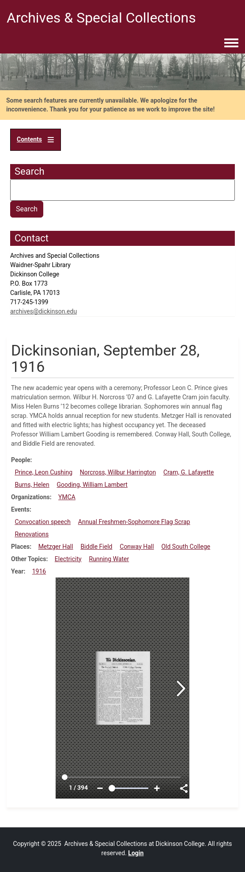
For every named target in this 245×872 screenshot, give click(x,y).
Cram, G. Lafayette (188, 472)
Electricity (68, 558)
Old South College (185, 546)
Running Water (109, 558)
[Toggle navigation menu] (231, 43)
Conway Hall (137, 546)
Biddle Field (96, 546)
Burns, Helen (32, 484)
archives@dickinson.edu (43, 311)
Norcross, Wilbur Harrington (118, 472)
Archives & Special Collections (101, 17)
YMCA (66, 497)
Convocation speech (43, 521)
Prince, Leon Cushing (43, 472)
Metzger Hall (55, 546)
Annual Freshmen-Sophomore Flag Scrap (134, 521)
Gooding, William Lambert (92, 484)
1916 (39, 571)
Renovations (32, 534)
